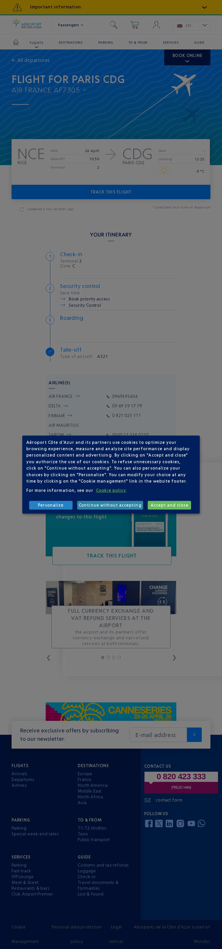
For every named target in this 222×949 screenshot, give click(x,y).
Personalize (51, 505)
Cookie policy (111, 490)
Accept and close (169, 505)
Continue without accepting (110, 505)
